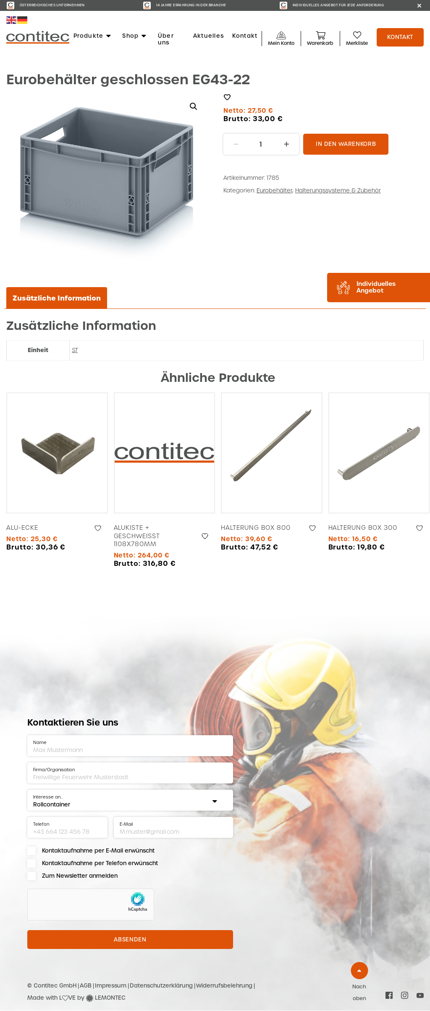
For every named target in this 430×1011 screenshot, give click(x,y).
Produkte (92, 36)
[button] (193, 106)
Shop (134, 36)
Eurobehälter (274, 190)
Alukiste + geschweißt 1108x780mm (137, 536)
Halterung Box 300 (363, 527)
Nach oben (359, 992)
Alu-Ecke (22, 527)
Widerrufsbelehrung (224, 985)
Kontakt (244, 36)
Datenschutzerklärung (161, 985)
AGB (86, 985)
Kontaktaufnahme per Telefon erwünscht (100, 863)
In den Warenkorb (346, 144)
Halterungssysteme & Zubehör (338, 190)
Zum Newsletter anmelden (80, 875)
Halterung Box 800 (256, 527)
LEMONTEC (110, 997)
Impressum (110, 985)
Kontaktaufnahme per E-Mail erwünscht (98, 850)
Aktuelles (208, 36)
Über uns (166, 39)
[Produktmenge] (261, 144)
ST (75, 350)
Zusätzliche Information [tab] (57, 298)
